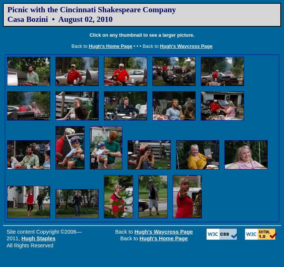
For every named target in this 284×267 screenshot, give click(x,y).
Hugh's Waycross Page (186, 46)
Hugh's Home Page (110, 46)
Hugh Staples (38, 238)
